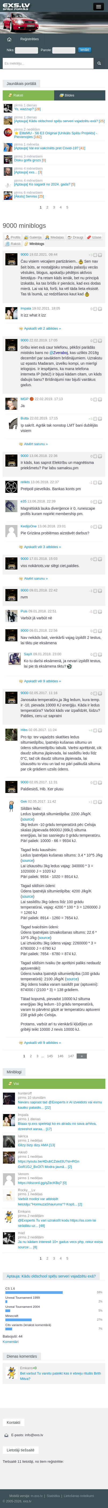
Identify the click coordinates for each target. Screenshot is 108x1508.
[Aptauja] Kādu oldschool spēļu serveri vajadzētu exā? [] (54, 120)
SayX (28, 654)
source (27, 819)
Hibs (24, 730)
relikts (25, 482)
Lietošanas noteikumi (79, 1496)
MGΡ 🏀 (27, 399)
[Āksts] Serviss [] (54, 195)
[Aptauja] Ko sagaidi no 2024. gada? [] (54, 183)
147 (71, 1056)
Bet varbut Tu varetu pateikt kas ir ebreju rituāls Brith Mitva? (53, 1373)
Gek (24, 801)
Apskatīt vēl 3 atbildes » (42, 547)
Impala (26, 308)
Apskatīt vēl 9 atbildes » (42, 681)
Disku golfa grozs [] (54, 159)
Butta (25, 418)
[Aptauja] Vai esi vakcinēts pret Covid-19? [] (54, 147)
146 (61, 1056)
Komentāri (10, 1342)
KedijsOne (29, 526)
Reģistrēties (29, 39)
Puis (24, 611)
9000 (24, 254)
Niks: (22, 50)
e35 (24, 501)
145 (50, 1056)
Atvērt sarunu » (36, 444)
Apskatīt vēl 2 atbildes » (42, 328)
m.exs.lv (37, 1496)
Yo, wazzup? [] (54, 108)
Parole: (58, 50)
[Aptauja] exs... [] (54, 171)
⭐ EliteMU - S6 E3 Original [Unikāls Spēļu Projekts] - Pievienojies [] (54, 133)
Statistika (53, 1496)
